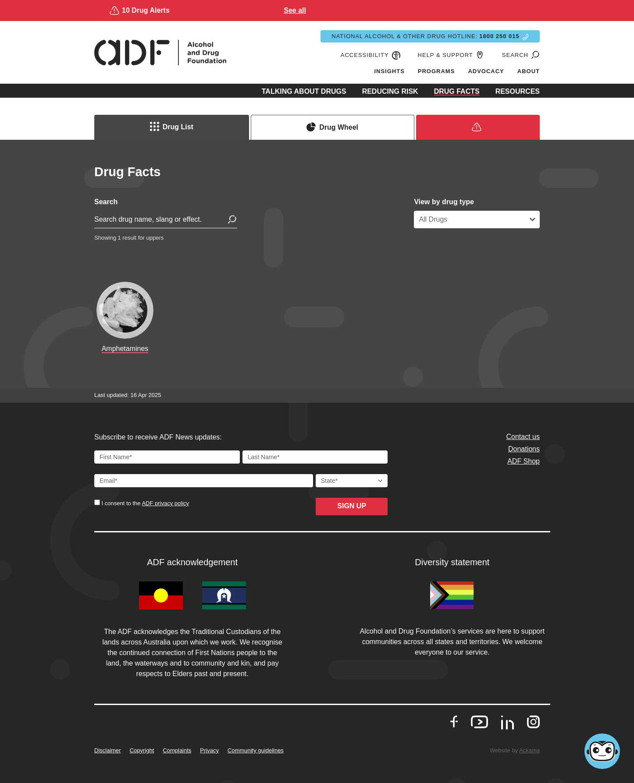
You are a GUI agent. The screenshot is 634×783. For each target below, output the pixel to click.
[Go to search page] (534, 55)
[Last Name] (315, 457)
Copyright (142, 750)
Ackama (529, 750)
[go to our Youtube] (479, 722)
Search (106, 201)
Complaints (177, 750)
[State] (352, 480)
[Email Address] (203, 480)
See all (487, 10)
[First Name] (167, 457)
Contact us (523, 436)
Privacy (209, 750)
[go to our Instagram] (533, 722)
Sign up (351, 506)
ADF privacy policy (165, 503)
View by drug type (444, 201)
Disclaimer (107, 750)
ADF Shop (523, 461)
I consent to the (144, 503)
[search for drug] (165, 221)
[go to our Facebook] (454, 722)
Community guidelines (256, 750)
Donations (524, 449)
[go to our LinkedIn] (507, 726)
